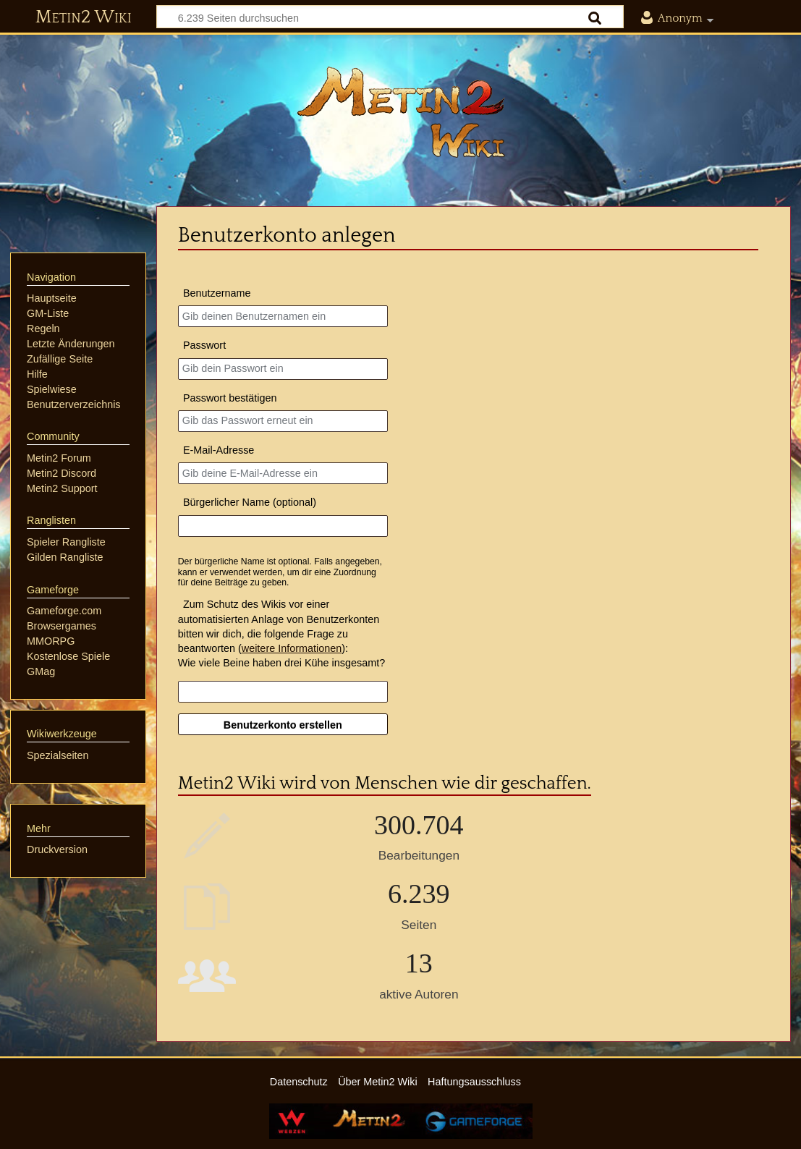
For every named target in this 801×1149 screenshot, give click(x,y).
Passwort (204, 345)
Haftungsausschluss (474, 1081)
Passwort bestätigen (230, 398)
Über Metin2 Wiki (378, 1081)
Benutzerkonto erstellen (283, 725)
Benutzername (217, 293)
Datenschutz (299, 1081)
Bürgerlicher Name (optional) (249, 502)
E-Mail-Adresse (218, 450)
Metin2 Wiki (83, 17)
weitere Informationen (292, 648)
